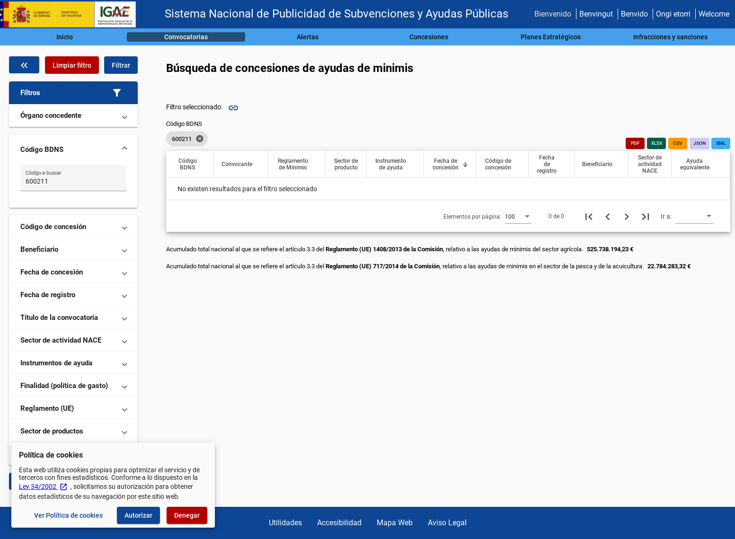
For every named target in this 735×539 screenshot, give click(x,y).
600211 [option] (187, 138)
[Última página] (645, 216)
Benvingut (596, 13)
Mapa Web (395, 522)
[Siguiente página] (626, 216)
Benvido (634, 13)
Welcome (714, 13)
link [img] (233, 108)
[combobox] (518, 216)
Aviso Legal (447, 522)
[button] (73, 92)
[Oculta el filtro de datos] (24, 64)
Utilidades (285, 522)
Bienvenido (552, 13)
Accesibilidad (339, 522)
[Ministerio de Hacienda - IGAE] (72, 14)
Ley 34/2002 (43, 486)
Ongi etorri (673, 13)
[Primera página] (588, 216)
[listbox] (187, 138)
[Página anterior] (607, 216)
